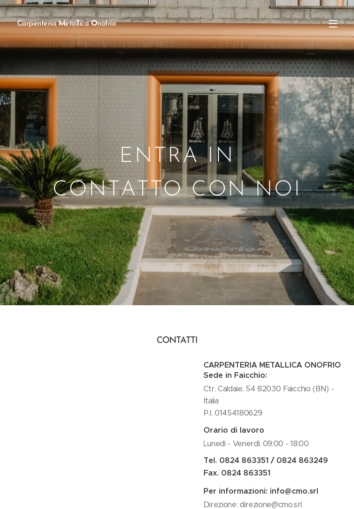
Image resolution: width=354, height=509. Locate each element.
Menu (333, 23)
